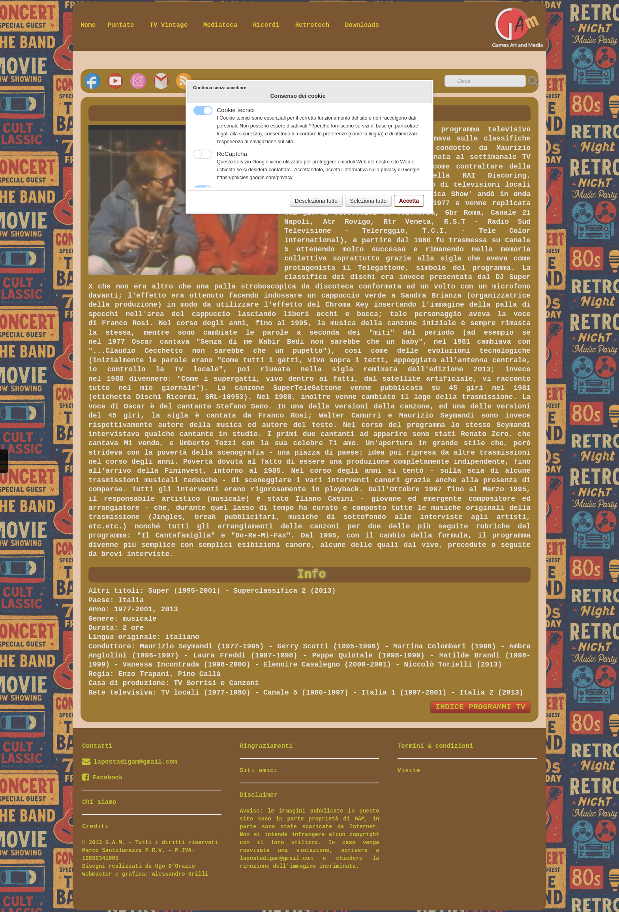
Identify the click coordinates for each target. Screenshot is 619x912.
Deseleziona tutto (316, 201)
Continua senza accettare (219, 87)
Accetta (409, 201)
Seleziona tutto (368, 201)
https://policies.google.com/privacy (255, 177)
